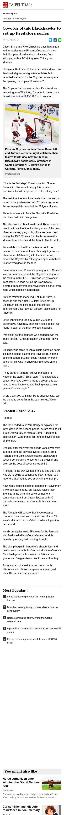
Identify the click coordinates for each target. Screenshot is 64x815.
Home (6, 13)
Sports (14, 13)
